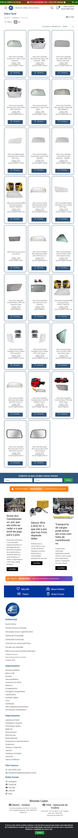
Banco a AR (9, 673)
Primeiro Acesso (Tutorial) (15, 628)
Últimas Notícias (36, 489)
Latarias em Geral (12, 720)
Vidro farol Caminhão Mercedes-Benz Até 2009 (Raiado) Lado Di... (39, 400)
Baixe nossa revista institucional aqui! (20, 651)
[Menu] (6, 8)
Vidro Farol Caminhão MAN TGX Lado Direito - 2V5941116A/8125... (63, 302)
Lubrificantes (10, 695)
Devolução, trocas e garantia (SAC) (19, 632)
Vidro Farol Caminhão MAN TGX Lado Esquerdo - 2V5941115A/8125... (16, 205)
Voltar (70, 17)
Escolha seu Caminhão (14, 647)
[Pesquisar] (52, 8)
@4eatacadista (24, 578)
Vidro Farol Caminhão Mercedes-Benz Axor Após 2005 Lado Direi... (16, 107)
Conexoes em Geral (13, 682)
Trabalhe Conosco (11, 654)
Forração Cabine (11, 698)
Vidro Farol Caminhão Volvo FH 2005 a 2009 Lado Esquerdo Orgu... (63, 254)
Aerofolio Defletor (12, 670)
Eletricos (8, 685)
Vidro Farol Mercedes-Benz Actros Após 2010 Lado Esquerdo (40, 449)
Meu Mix (22, 589)
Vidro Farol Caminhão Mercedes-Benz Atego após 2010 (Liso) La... (39, 205)
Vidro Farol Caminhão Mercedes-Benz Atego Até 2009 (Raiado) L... (63, 107)
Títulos (23, 594)
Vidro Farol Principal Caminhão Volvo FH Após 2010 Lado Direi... (16, 351)
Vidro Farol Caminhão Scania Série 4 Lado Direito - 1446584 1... (40, 156)
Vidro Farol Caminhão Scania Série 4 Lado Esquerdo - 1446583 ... (63, 156)
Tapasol (8, 750)
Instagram (10, 782)
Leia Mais (12, 569)
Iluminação (9, 704)
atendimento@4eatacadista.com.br (20, 773)
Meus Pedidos (55, 589)
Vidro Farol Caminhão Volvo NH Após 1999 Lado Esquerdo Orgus (16, 302)
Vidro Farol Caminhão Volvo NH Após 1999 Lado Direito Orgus (63, 400)
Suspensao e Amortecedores (17, 741)
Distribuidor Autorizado (14, 639)
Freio (7, 701)
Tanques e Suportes (13, 747)
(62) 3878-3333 (67, 9)
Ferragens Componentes (15, 691)
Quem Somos (10, 624)
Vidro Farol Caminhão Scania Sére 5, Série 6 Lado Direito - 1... (40, 107)
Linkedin (10, 791)
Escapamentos (11, 688)
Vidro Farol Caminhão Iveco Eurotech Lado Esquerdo (39, 302)
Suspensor (9, 744)
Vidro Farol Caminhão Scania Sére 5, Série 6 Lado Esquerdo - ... (16, 59)
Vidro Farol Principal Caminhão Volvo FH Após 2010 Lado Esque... (39, 351)
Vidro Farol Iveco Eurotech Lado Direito (16, 253)
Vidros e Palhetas (12, 760)
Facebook (10, 785)
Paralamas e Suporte (13, 723)
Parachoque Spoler (13, 726)
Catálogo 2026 (10, 660)
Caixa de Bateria (11, 679)
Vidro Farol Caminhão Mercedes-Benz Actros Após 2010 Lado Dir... (16, 449)
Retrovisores (10, 735)
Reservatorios (11, 732)
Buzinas (8, 676)
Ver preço (15, 72)
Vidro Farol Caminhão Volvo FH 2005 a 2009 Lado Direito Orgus (63, 351)
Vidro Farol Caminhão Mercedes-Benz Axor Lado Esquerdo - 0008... (40, 59)
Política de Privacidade (14, 636)
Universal (9, 756)
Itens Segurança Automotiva (16, 707)
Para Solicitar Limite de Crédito (15, 657)
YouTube (10, 788)
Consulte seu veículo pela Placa (18, 643)
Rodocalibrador (11, 738)
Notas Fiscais (55, 594)
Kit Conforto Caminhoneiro (15, 710)
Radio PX (8, 729)
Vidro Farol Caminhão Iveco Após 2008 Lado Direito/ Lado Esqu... (63, 59)
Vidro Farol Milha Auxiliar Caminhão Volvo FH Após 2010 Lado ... (16, 156)
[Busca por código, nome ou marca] (31, 8)
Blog (8, 794)
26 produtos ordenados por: (51, 26)
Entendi (39, 832)
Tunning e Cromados (13, 753)
